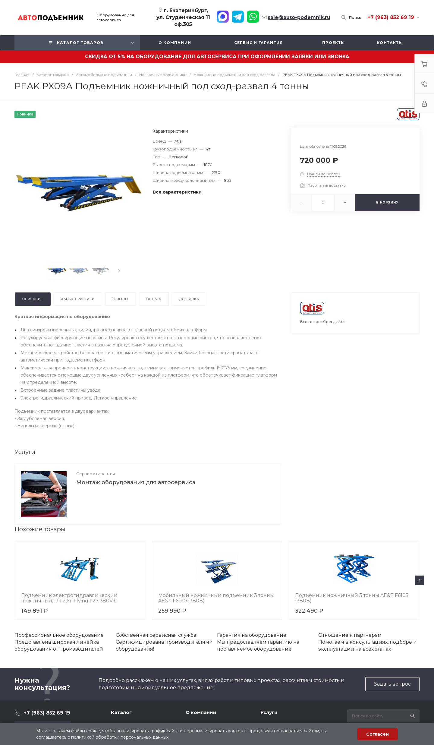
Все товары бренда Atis (322, 321)
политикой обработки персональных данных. (120, 737)
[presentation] (119, 270)
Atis (178, 141)
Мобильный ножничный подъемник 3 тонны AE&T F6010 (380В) (216, 598)
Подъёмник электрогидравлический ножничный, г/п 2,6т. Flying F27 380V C (69, 598)
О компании (201, 712)
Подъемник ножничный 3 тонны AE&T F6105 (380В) (351, 598)
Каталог (121, 712)
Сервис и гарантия (95, 473)
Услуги (269, 712)
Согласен (377, 734)
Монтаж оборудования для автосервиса (135, 482)
